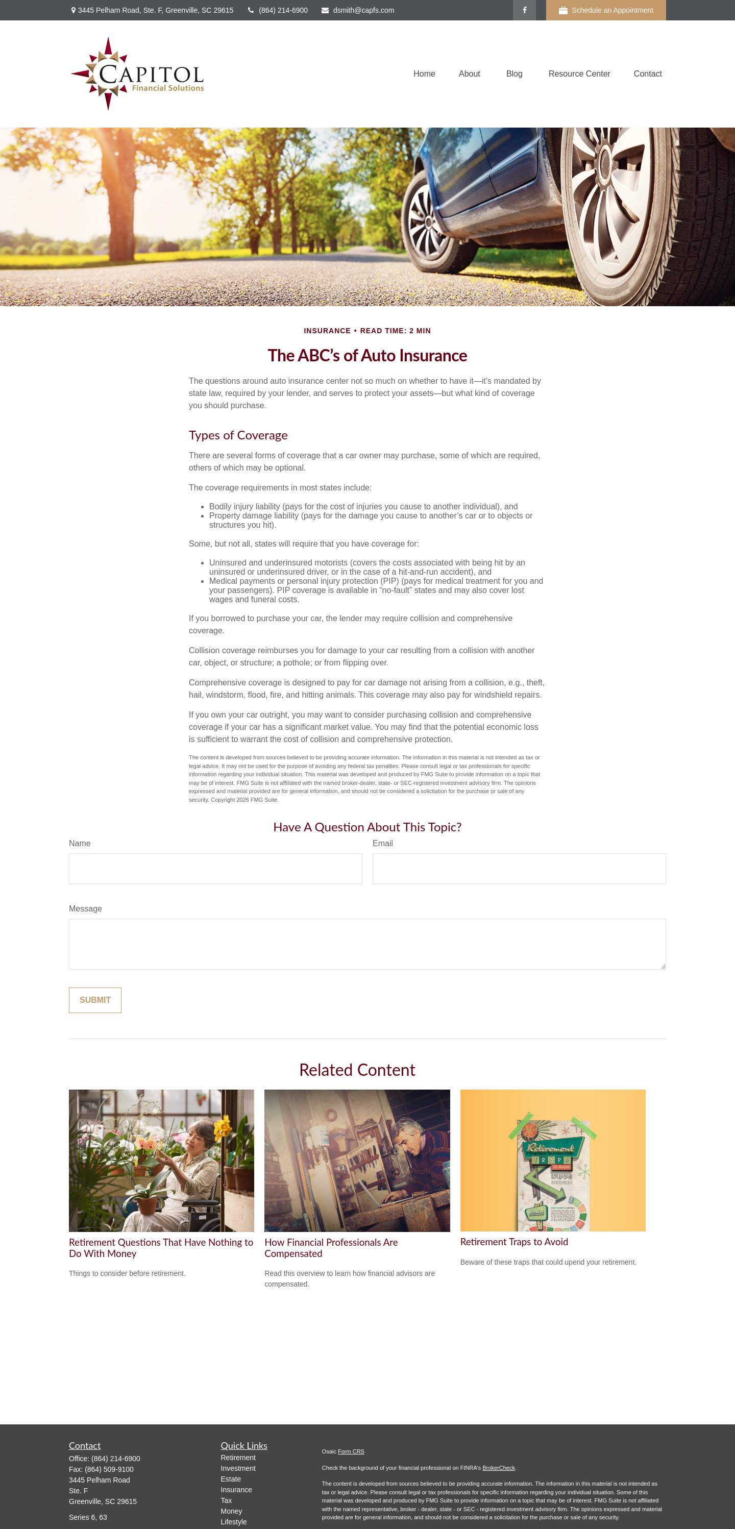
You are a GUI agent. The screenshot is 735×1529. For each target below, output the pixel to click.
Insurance (236, 1490)
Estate (231, 1479)
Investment (238, 1468)
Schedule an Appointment (606, 10)
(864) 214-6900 (277, 10)
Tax (226, 1500)
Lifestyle (234, 1522)
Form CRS (351, 1451)
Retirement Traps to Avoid (514, 1241)
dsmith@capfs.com (357, 10)
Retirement (238, 1457)
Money (231, 1511)
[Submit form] (95, 1000)
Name (80, 843)
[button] (424, 74)
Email (383, 843)
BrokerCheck (498, 1468)
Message (85, 908)
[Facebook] (524, 10)
